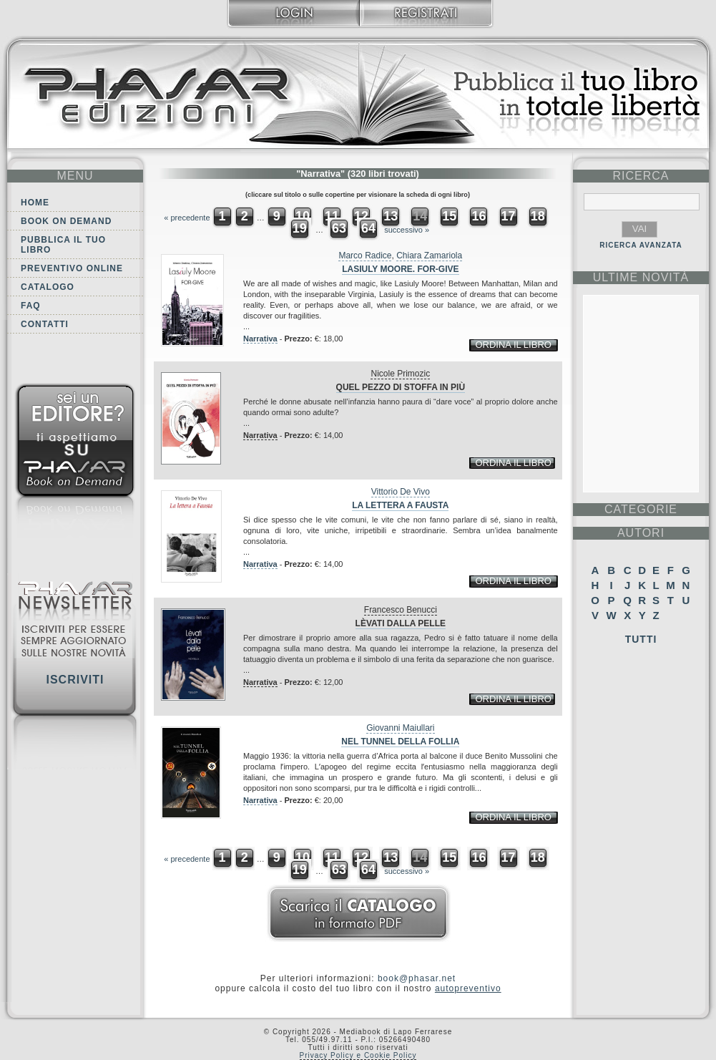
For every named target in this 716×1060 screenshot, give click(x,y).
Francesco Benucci (400, 610)
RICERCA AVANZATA (640, 245)
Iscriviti (75, 680)
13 (390, 216)
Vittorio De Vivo (400, 492)
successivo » (406, 229)
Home (35, 203)
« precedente (187, 217)
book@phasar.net (417, 978)
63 (339, 228)
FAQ (31, 306)
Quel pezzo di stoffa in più (400, 387)
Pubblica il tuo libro (63, 245)
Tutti (641, 639)
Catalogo (47, 287)
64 (368, 228)
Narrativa (260, 338)
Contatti (45, 324)
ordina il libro (513, 344)
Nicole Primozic (400, 374)
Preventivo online (72, 268)
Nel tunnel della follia (400, 741)
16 (478, 216)
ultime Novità (641, 277)
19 (300, 228)
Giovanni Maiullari (400, 728)
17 (508, 216)
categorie (640, 509)
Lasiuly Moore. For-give (400, 269)
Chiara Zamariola (429, 256)
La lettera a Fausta (400, 505)
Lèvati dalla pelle (400, 623)
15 (449, 216)
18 (538, 216)
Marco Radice (364, 256)
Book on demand (66, 221)
